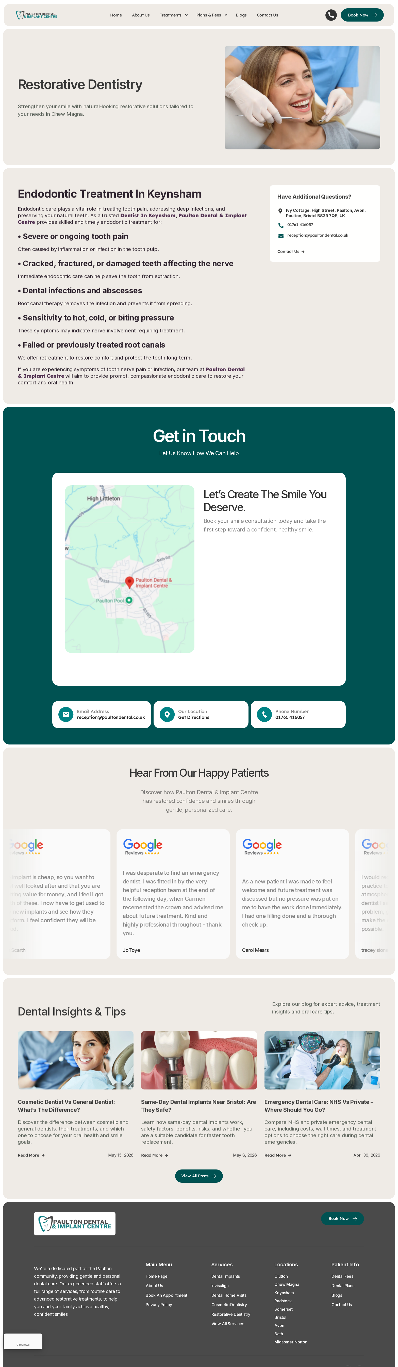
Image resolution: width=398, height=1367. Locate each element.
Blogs (241, 14)
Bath (278, 1333)
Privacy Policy (159, 1304)
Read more (31, 1165)
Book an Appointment (166, 1295)
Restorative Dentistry (231, 1314)
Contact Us (267, 14)
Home (116, 14)
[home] (38, 15)
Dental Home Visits (228, 1295)
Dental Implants (225, 1276)
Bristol (280, 1317)
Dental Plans (342, 1285)
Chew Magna (286, 1284)
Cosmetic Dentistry (229, 1304)
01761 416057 (300, 235)
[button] (173, 15)
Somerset (283, 1309)
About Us (141, 14)
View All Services (227, 1323)
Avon (279, 1325)
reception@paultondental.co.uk (317, 245)
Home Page (157, 1276)
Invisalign (220, 1285)
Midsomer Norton (290, 1341)
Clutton (281, 1276)
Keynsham (284, 1292)
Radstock (283, 1300)
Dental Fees (342, 1276)
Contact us (290, 261)
